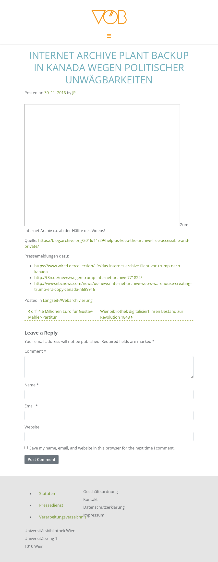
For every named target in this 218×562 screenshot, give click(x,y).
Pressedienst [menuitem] (51, 505)
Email (31, 406)
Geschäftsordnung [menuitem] (100, 491)
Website (31, 427)
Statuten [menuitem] (47, 493)
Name (31, 385)
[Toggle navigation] (109, 37)
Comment (35, 351)
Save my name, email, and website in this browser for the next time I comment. (102, 448)
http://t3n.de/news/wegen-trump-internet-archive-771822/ (88, 277)
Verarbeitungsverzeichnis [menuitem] (57, 517)
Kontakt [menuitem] (90, 499)
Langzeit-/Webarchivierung (68, 300)
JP (74, 92)
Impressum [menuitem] (93, 515)
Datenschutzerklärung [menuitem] (104, 507)
